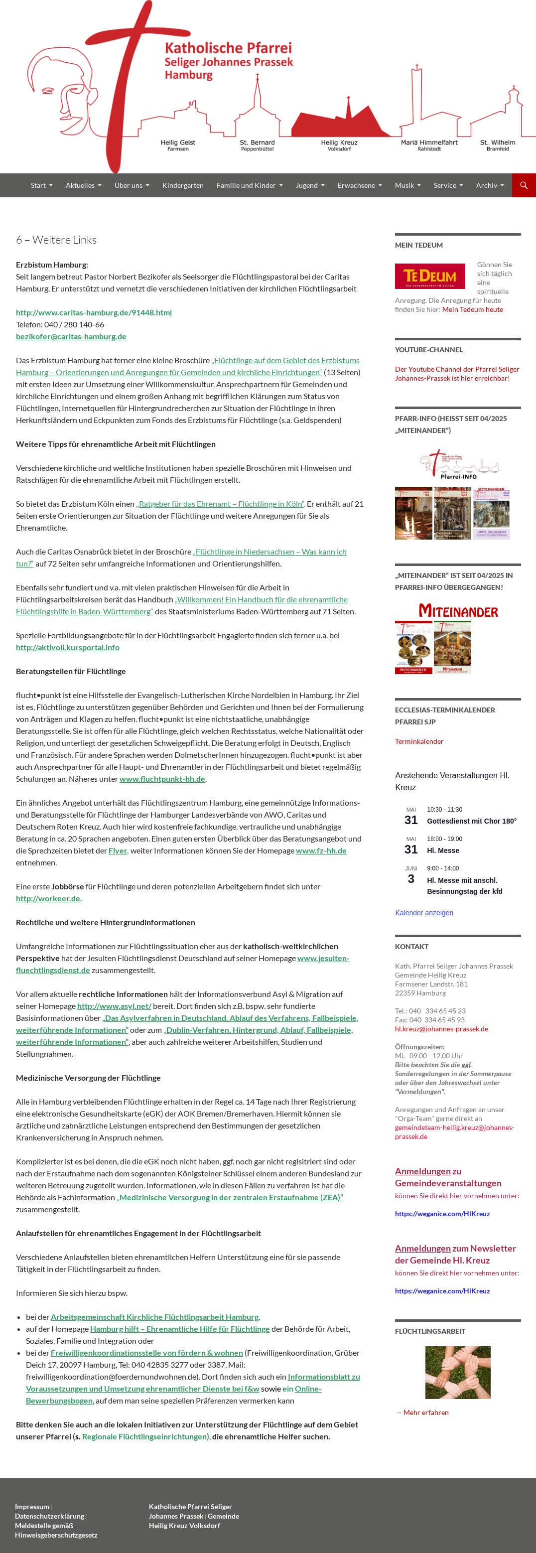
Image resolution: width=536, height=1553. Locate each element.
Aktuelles (80, 185)
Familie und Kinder (246, 185)
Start (38, 185)
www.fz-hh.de (321, 850)
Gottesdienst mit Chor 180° (472, 821)
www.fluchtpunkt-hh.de (162, 778)
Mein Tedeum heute (472, 309)
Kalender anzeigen (424, 913)
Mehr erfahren (426, 1412)
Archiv (486, 185)
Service (445, 185)
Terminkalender (419, 741)
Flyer (118, 850)
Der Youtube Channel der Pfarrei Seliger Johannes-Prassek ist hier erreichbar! (457, 373)
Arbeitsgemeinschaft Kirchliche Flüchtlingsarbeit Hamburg (155, 1316)
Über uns (128, 185)
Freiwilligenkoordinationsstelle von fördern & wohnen (147, 1352)
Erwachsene (356, 185)
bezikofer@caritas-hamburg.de (71, 336)
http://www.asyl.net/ (114, 1005)
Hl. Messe (443, 850)
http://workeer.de (48, 898)
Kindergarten (183, 185)
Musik (404, 185)
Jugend (307, 185)
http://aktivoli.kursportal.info (68, 647)
